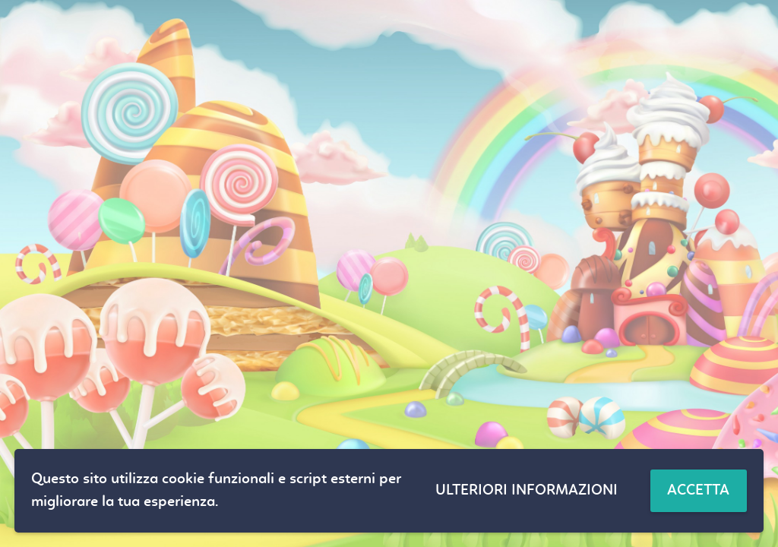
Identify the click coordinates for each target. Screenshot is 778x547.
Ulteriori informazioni (526, 490)
